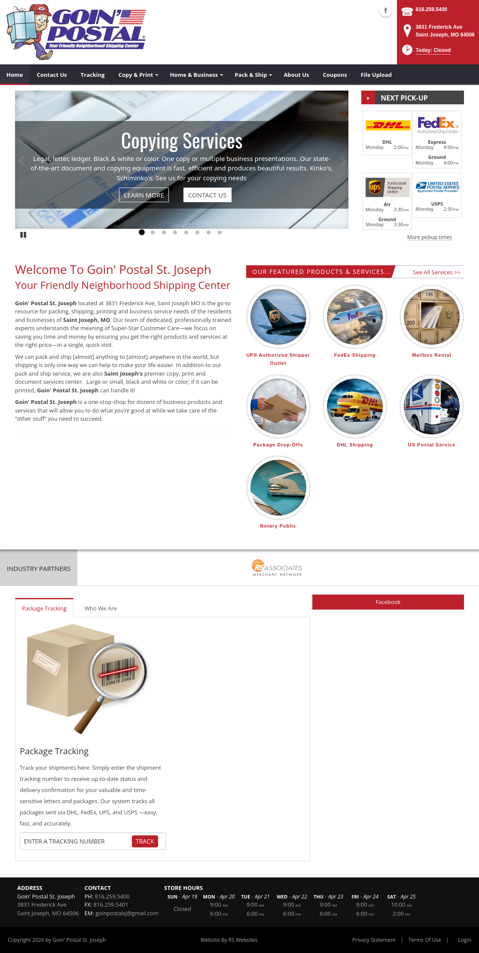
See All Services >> (437, 272)
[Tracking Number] (77, 841)
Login (464, 940)
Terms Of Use (425, 940)
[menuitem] (15, 74)
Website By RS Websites (229, 940)
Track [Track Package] (145, 841)
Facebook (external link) (385, 10)
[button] (425, 52)
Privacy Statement (374, 940)
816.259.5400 (431, 9)
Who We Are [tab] (101, 608)
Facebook (387, 602)
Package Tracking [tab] (44, 608)
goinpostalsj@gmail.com (127, 913)
